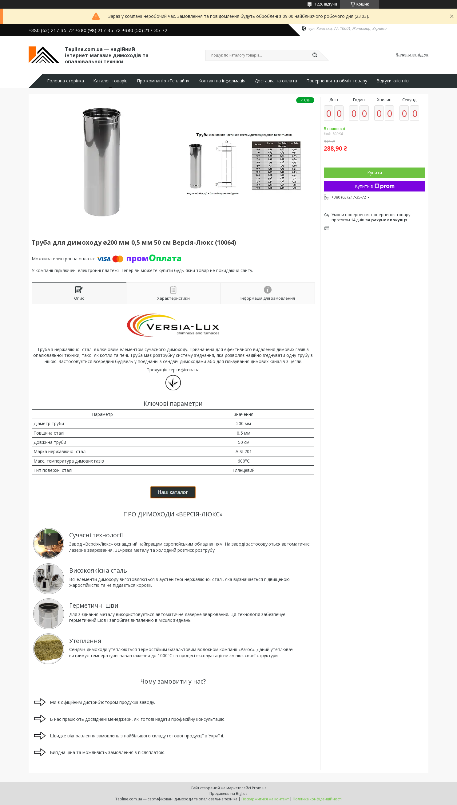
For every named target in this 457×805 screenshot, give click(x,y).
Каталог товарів (110, 81)
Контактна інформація (221, 81)
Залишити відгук (412, 55)
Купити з (375, 186)
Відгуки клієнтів (392, 81)
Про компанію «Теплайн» (163, 81)
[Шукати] (314, 55)
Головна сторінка (65, 81)
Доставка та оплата (276, 81)
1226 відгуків (326, 4)
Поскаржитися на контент (265, 799)
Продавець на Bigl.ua (228, 793)
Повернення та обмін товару (336, 81)
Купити (374, 173)
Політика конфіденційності (317, 799)
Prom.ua (259, 788)
